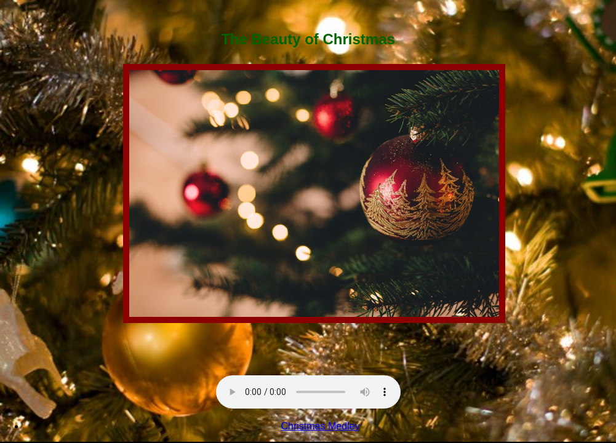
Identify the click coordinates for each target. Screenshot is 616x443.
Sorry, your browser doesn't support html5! (308, 392)
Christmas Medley (320, 426)
